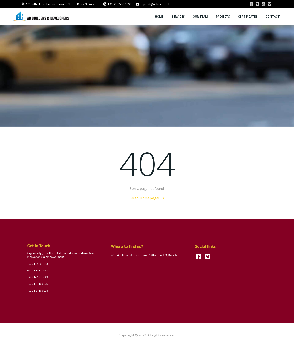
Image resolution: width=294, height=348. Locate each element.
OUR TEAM (200, 16)
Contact (273, 16)
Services (178, 16)
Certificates (248, 16)
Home (159, 16)
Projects (223, 16)
